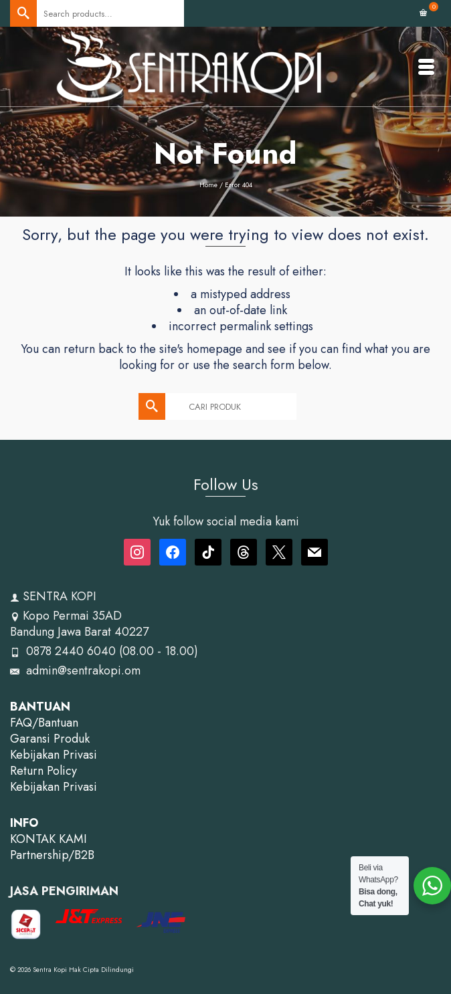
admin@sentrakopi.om (75, 670)
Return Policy (43, 770)
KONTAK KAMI (48, 839)
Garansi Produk (50, 738)
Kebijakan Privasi (53, 754)
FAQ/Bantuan (44, 722)
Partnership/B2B (52, 855)
